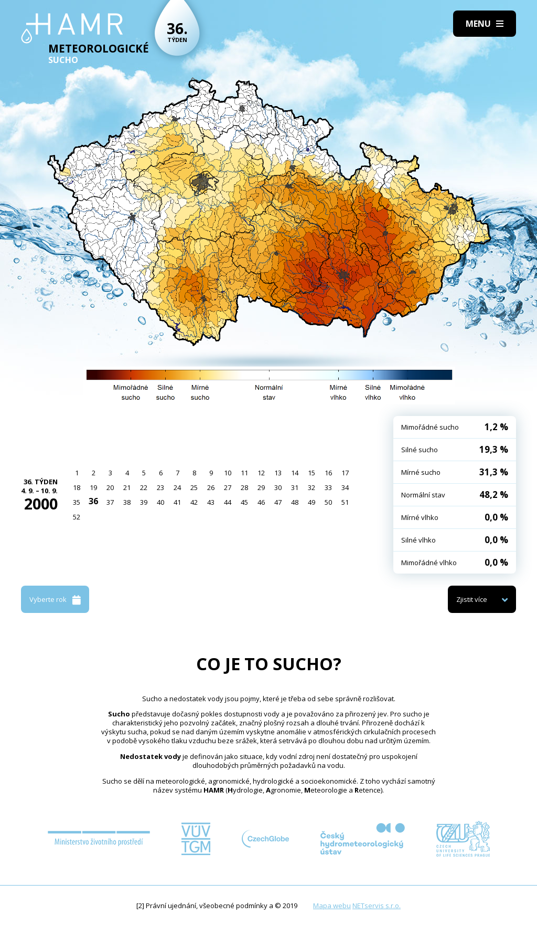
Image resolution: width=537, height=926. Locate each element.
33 (328, 487)
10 (227, 472)
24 (177, 487)
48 (294, 502)
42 (194, 502)
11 (244, 472)
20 (110, 487)
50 (328, 502)
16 (328, 472)
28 (244, 487)
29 (261, 487)
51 (345, 502)
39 (143, 502)
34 (345, 487)
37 (110, 502)
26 (210, 487)
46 (261, 502)
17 (345, 472)
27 (227, 487)
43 (210, 502)
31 (294, 487)
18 (76, 487)
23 (160, 487)
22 (143, 487)
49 (311, 502)
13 (278, 472)
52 (76, 517)
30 (278, 487)
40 (160, 502)
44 (227, 502)
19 (93, 487)
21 (127, 487)
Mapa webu (332, 905)
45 (244, 502)
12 (261, 472)
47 (278, 502)
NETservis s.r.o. (376, 905)
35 (76, 502)
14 (294, 472)
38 (127, 502)
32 (311, 487)
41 (177, 502)
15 (311, 472)
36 (93, 501)
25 (194, 487)
